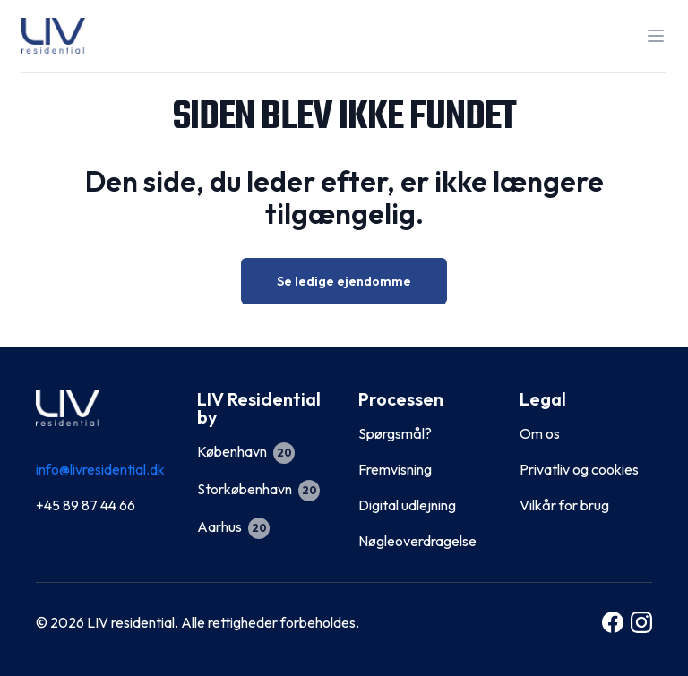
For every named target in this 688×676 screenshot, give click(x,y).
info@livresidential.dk (100, 469)
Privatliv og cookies (579, 469)
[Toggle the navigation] (656, 36)
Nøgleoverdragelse (417, 541)
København (246, 451)
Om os (540, 433)
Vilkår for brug (564, 505)
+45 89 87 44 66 (85, 505)
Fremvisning (395, 469)
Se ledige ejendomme (344, 281)
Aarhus (233, 526)
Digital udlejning (407, 505)
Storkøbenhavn (258, 489)
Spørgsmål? (395, 433)
